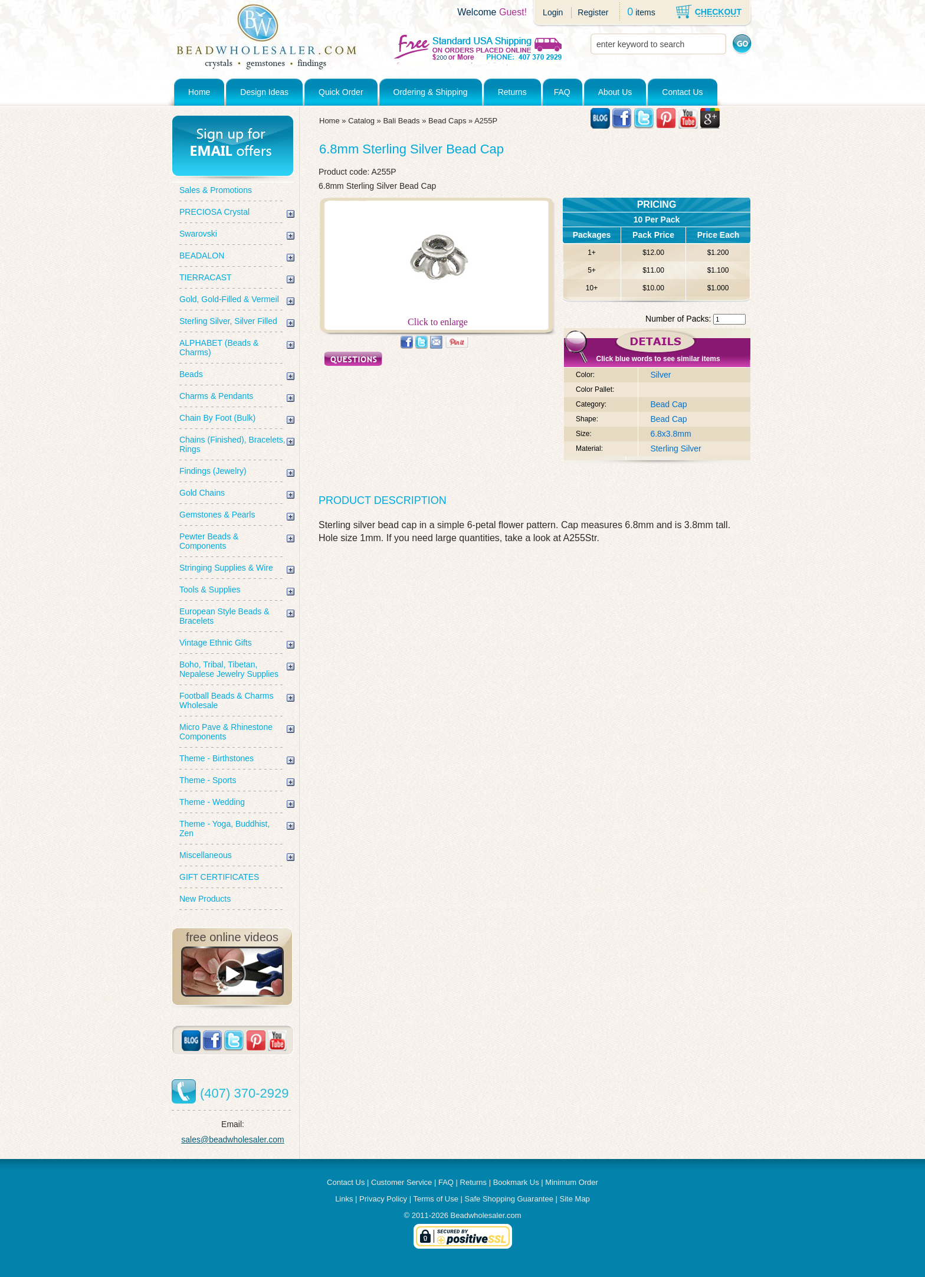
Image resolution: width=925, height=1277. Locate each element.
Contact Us (682, 92)
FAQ (562, 92)
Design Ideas (264, 92)
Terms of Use (435, 1198)
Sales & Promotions (215, 190)
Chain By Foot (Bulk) (217, 418)
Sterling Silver (675, 448)
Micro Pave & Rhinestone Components (226, 731)
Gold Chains (202, 492)
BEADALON (201, 255)
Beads (191, 374)
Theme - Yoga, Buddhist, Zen (224, 828)
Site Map (575, 1198)
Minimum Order (571, 1182)
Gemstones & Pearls (217, 514)
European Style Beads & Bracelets (224, 616)
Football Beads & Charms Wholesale (226, 700)
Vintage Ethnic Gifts (215, 642)
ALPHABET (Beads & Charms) (218, 347)
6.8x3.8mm (670, 433)
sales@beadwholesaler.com (232, 1139)
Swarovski (198, 233)
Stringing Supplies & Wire (226, 567)
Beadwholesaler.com (486, 1215)
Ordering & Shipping (430, 92)
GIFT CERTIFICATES (219, 877)
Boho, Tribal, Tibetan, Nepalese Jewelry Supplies (228, 669)
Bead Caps (447, 120)
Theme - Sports (207, 780)
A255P (485, 120)
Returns (512, 92)
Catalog (361, 120)
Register (593, 12)
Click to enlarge (438, 318)
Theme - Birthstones (216, 758)
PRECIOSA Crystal (214, 212)
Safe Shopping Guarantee (509, 1198)
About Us (615, 92)
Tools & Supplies (210, 589)
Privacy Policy (383, 1198)
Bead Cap (668, 404)
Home (199, 92)
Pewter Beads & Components (208, 541)
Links (344, 1198)
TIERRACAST (205, 277)
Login (553, 12)
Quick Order (341, 92)
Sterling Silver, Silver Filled (228, 321)
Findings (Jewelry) (213, 471)
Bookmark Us (516, 1182)
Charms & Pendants (216, 396)
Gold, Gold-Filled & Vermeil (229, 299)
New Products (205, 898)
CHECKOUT (718, 12)
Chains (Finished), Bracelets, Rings (232, 444)
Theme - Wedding (212, 802)
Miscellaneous (205, 855)
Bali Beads (401, 120)
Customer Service (401, 1182)
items (645, 12)
